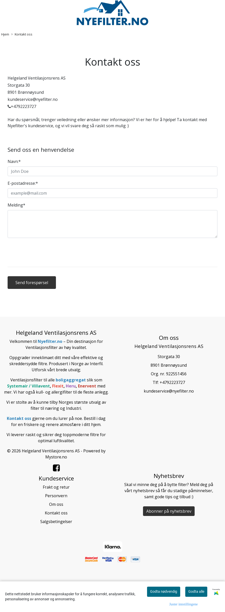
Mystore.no (56, 457)
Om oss (56, 504)
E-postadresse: (23, 183)
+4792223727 (172, 382)
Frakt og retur (56, 487)
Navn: (14, 161)
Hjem (5, 34)
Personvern (56, 495)
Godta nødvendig (163, 591)
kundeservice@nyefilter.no (169, 391)
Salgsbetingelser (56, 521)
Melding (16, 205)
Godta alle (196, 591)
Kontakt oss (21, 34)
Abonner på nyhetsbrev (168, 511)
